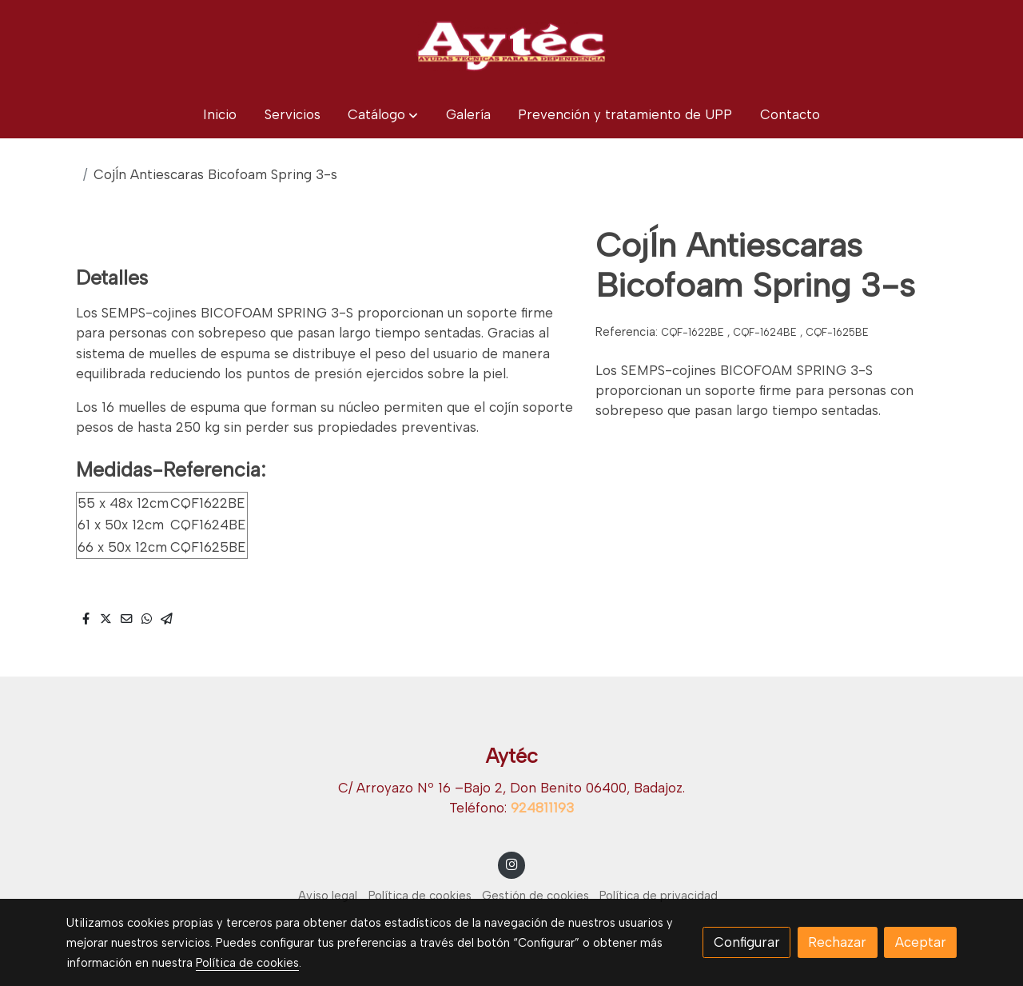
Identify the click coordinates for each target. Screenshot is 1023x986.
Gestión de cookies (535, 895)
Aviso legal (327, 895)
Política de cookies (420, 895)
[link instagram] (511, 863)
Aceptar (920, 942)
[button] (383, 114)
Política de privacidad (658, 895)
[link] (511, 45)
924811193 (542, 808)
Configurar (747, 942)
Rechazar (837, 942)
